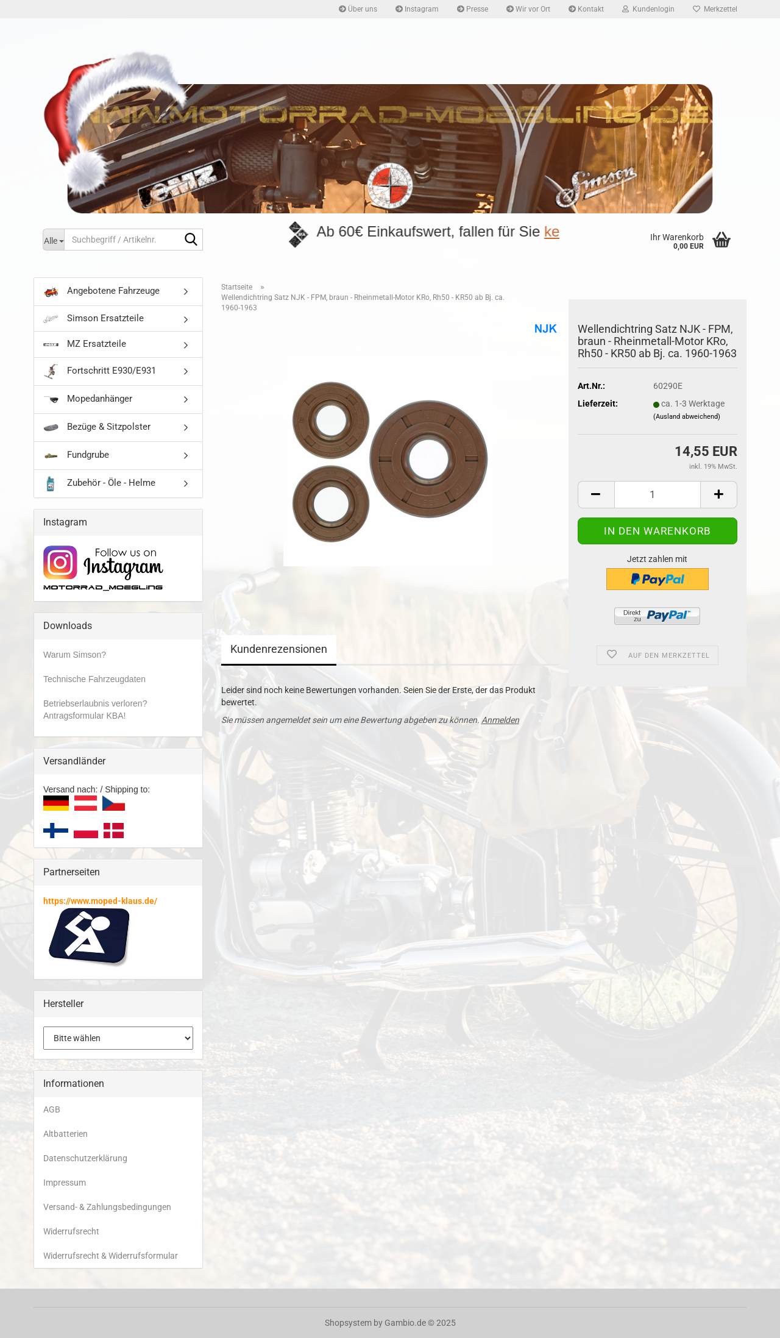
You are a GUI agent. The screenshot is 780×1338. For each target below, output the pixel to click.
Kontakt (586, 9)
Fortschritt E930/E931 (99, 371)
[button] (596, 494)
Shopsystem (348, 1323)
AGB (51, 1109)
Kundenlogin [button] (648, 9)
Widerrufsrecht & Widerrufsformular (110, 1256)
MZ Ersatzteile (84, 343)
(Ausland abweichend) (686, 417)
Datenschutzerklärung (85, 1158)
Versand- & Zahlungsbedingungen (107, 1207)
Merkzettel (715, 9)
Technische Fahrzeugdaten (94, 679)
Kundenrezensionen (278, 648)
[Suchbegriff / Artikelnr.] (53, 240)
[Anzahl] (657, 494)
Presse (472, 9)
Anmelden (500, 720)
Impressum (64, 1182)
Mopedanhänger (87, 399)
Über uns (358, 9)
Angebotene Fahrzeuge (101, 291)
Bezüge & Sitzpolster (97, 427)
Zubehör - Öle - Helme (99, 483)
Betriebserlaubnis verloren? (95, 703)
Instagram (417, 9)
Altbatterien (65, 1134)
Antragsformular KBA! (84, 716)
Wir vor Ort (528, 9)
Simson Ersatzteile (93, 318)
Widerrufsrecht (71, 1231)
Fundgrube (76, 455)
